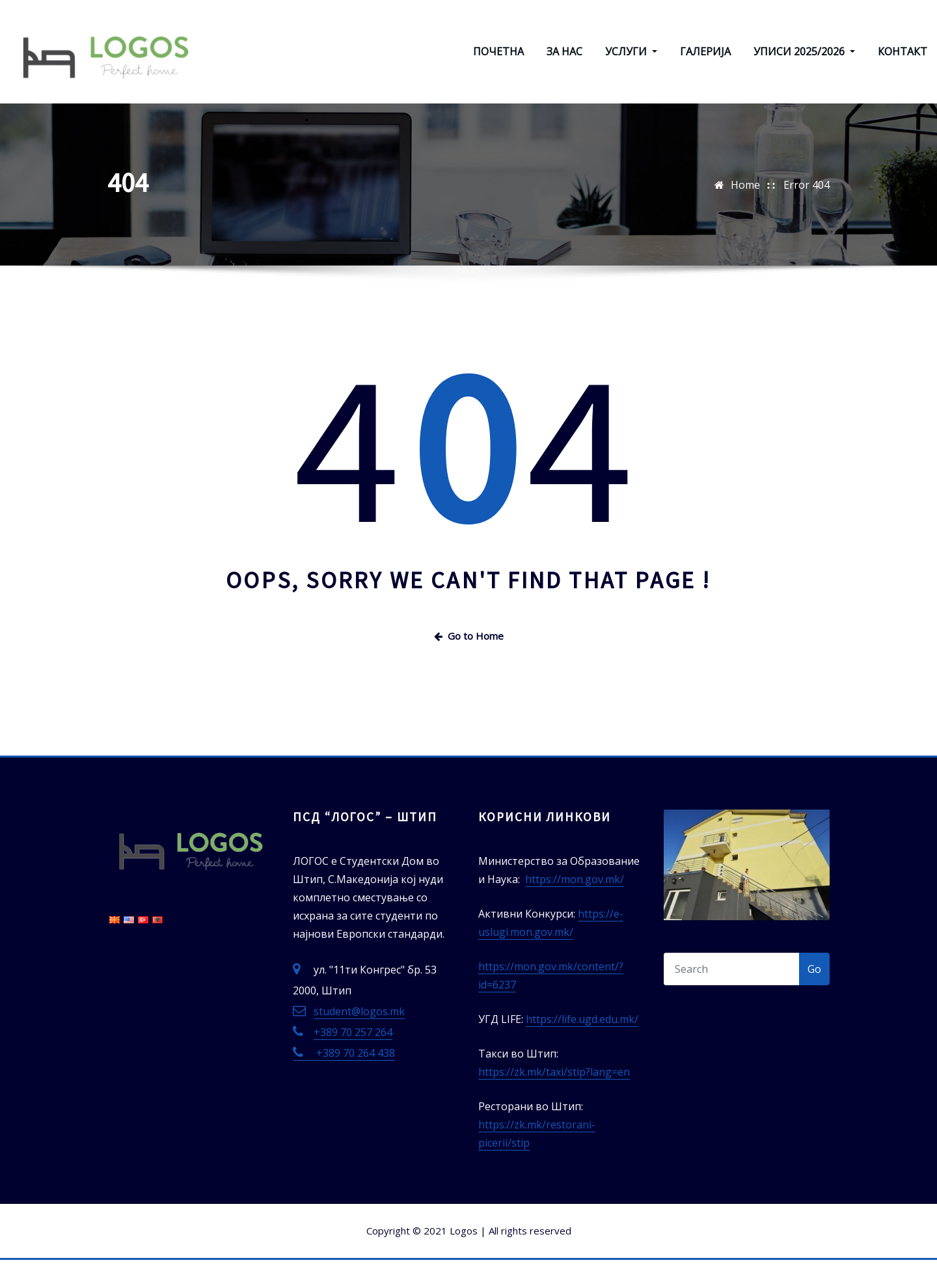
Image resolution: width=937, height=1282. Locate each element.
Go (814, 992)
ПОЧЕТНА (498, 63)
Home (745, 207)
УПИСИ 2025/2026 (804, 63)
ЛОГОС (235, 24)
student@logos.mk (359, 1034)
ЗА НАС (564, 63)
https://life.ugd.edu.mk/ (582, 1042)
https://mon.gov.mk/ (574, 902)
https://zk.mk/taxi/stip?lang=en (554, 1094)
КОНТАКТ (902, 63)
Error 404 (806, 207)
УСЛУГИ (631, 63)
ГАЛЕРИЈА (705, 63)
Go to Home (469, 657)
